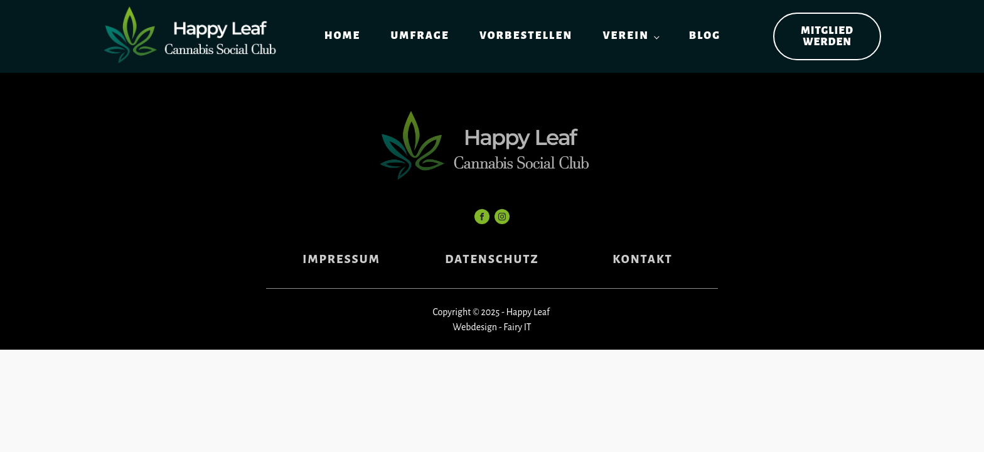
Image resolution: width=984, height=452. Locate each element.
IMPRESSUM (341, 259)
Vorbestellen (526, 35)
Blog (705, 35)
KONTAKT (642, 259)
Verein (625, 35)
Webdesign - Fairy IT (491, 327)
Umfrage (419, 35)
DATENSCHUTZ (491, 259)
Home (342, 35)
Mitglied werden (827, 36)
